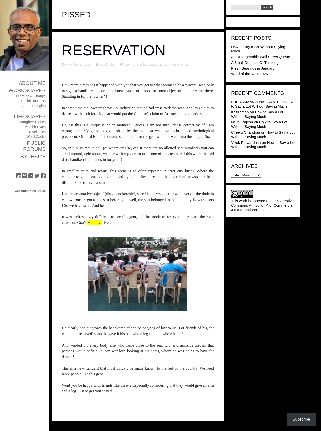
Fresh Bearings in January (252, 68)
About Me (32, 83)
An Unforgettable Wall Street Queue (260, 57)
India (143, 64)
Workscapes (27, 90)
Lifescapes (30, 116)
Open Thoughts (34, 106)
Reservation (114, 50)
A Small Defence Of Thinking (254, 62)
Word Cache (36, 137)
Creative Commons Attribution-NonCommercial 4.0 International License (262, 205)
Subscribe (301, 419)
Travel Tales (36, 132)
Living (152, 64)
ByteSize (33, 156)
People (175, 64)
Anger (127, 64)
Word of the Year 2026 (249, 74)
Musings (163, 64)
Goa (135, 64)
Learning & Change (31, 96)
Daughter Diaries (33, 122)
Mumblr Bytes (35, 127)
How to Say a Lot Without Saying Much (262, 104)
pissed (185, 64)
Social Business (33, 101)
